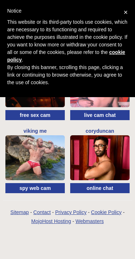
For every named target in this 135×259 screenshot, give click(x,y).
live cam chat (100, 115)
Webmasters (90, 221)
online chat (100, 188)
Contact (42, 212)
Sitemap (19, 212)
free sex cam (35, 115)
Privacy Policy (70, 212)
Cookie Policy (106, 212)
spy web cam (35, 188)
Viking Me (35, 131)
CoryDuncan (100, 131)
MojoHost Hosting (51, 221)
